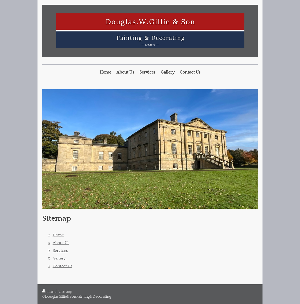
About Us (61, 243)
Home (58, 235)
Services (60, 250)
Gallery (59, 258)
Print (49, 291)
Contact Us (62, 266)
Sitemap (65, 291)
